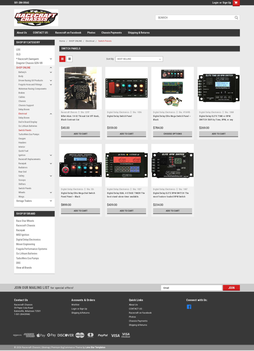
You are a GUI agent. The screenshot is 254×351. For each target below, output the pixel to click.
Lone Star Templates (95, 347)
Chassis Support (26, 105)
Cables (22, 97)
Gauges (22, 138)
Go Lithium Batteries (28, 126)
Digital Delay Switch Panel (119, 116)
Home (62, 41)
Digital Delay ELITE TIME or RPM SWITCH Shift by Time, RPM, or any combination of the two (216, 119)
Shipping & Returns (139, 32)
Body (21, 76)
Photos (91, 32)
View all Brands (24, 267)
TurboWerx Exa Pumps (29, 134)
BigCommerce (68, 347)
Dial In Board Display (28, 122)
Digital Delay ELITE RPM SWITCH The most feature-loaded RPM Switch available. (171, 196)
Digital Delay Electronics (28, 239)
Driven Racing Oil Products (31, 80)
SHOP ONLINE (23, 67)
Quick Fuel (23, 151)
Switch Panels (25, 130)
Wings (21, 196)
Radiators (23, 167)
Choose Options (172, 133)
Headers (22, 142)
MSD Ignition (22, 234)
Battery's (22, 72)
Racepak (22, 163)
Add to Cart (80, 133)
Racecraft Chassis (25, 225)
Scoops (22, 180)
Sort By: (110, 59)
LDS (18, 49)
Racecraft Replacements (29, 159)
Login (215, 2)
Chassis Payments (111, 32)
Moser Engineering (25, 244)
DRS (18, 262)
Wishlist (75, 305)
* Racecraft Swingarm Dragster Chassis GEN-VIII (29, 61)
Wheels (22, 192)
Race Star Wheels (25, 220)
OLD (18, 54)
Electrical (23, 113)
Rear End (22, 171)
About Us (22, 32)
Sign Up (227, 2)
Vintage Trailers (24, 201)
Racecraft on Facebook (68, 32)
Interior (22, 146)
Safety (21, 175)
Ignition (22, 155)
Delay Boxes (24, 109)
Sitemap (46, 347)
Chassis (22, 101)
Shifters (22, 184)
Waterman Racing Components (32, 88)
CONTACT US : (41, 32)
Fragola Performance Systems (31, 249)
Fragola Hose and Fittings (30, 84)
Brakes (22, 92)
